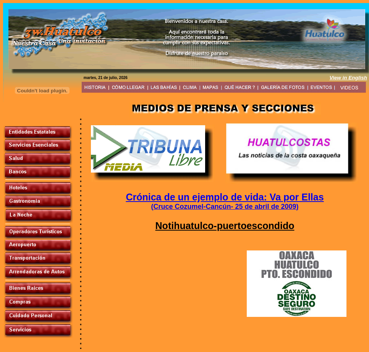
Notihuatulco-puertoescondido (225, 225)
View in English (348, 78)
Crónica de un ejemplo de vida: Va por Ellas (225, 197)
